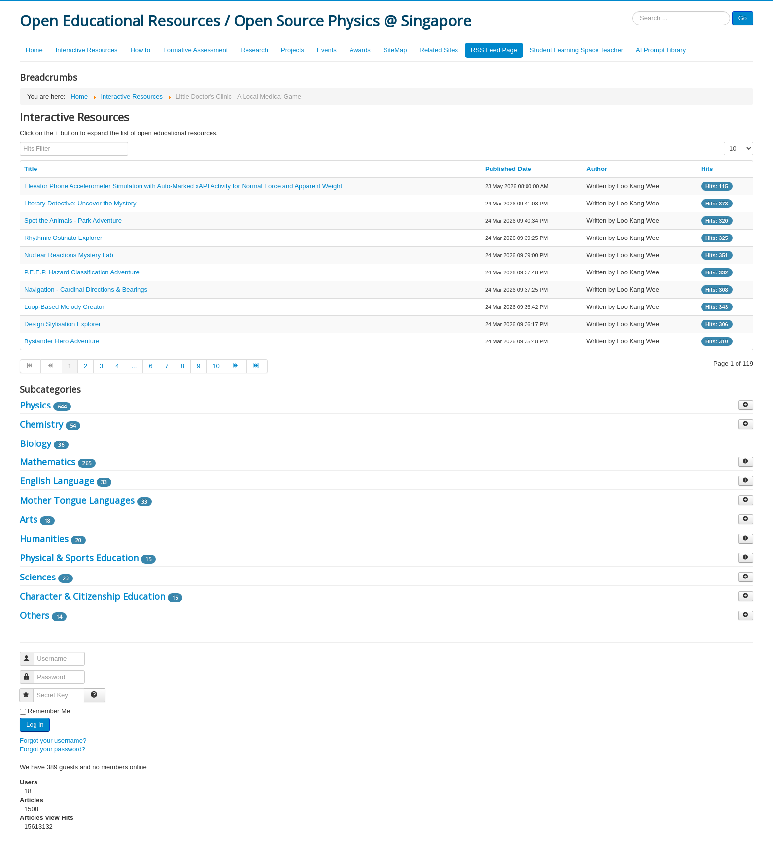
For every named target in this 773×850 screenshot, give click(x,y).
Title (30, 168)
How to (140, 50)
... (134, 366)
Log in (34, 724)
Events (327, 50)
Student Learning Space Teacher (576, 50)
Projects (292, 50)
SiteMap (395, 50)
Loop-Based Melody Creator (64, 306)
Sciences (38, 577)
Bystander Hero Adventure (61, 341)
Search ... (632, 11)
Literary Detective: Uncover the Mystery (80, 203)
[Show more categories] (745, 405)
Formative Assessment (195, 50)
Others (34, 615)
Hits (707, 168)
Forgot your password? (52, 749)
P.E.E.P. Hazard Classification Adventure (82, 272)
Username (31, 654)
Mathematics (47, 462)
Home (34, 50)
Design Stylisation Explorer (62, 324)
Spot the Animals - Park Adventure (73, 220)
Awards (360, 50)
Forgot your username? (53, 740)
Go (742, 18)
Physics (35, 405)
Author (596, 168)
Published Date (508, 168)
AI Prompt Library (661, 50)
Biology (35, 443)
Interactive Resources (87, 50)
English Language (57, 481)
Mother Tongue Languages (77, 500)
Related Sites (439, 50)
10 (215, 366)
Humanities (44, 538)
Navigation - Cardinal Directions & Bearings (85, 289)
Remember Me (49, 710)
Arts (28, 519)
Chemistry (41, 424)
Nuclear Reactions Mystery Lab (68, 255)
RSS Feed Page (494, 50)
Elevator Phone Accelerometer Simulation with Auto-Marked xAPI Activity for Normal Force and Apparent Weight (183, 186)
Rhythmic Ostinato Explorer (63, 237)
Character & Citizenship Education (92, 596)
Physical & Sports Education (79, 558)
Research (254, 50)
